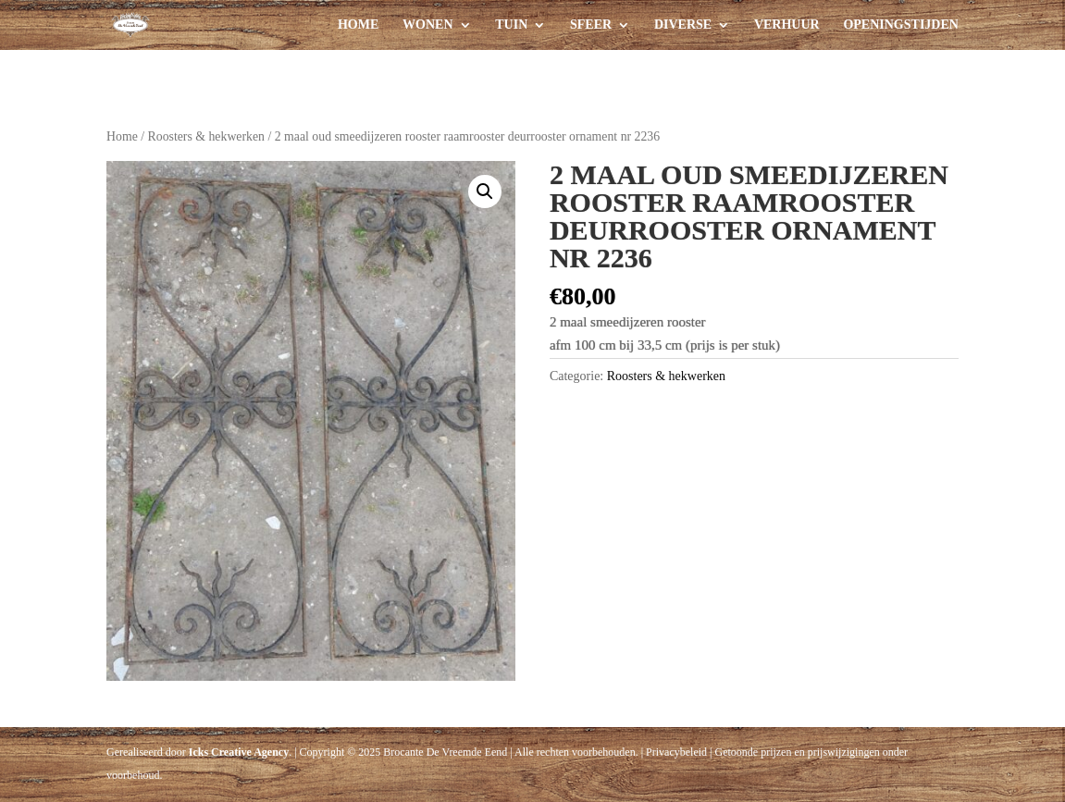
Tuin (511, 25)
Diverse (683, 25)
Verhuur (787, 25)
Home (358, 25)
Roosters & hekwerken (206, 136)
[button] (485, 191)
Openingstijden (900, 25)
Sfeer (591, 25)
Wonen (427, 25)
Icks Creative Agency (239, 752)
